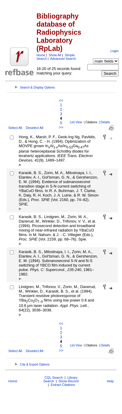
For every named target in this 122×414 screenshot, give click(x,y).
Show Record (69, 381)
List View (76, 122)
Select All (15, 128)
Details (105, 122)
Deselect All (34, 128)
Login (114, 51)
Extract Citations (63, 384)
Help (110, 381)
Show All (55, 55)
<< (61, 100)
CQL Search (54, 377)
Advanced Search (63, 58)
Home (40, 55)
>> (61, 127)
